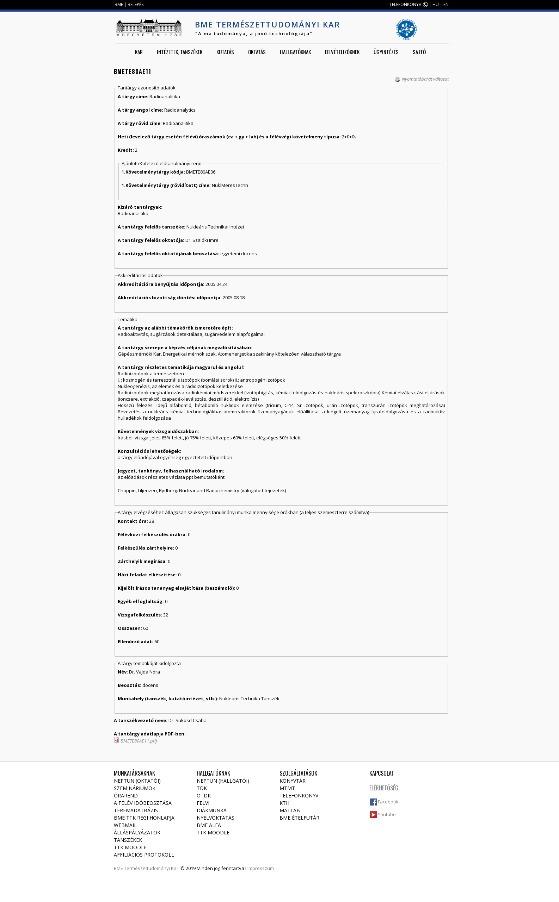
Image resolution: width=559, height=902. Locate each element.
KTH (284, 803)
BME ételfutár (299, 817)
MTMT (287, 788)
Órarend (126, 795)
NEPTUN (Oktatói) (137, 780)
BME (119, 4)
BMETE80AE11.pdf (139, 741)
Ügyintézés (386, 52)
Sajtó (419, 52)
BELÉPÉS (135, 4)
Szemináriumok (134, 788)
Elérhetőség (383, 788)
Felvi (203, 803)
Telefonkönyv (299, 795)
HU (435, 4)
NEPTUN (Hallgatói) (223, 780)
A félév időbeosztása (143, 803)
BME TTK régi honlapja (144, 817)
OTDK (204, 795)
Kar (139, 52)
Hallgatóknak (295, 52)
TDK (202, 788)
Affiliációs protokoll (144, 854)
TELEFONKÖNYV (405, 4)
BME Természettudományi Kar (267, 24)
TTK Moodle (130, 847)
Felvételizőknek (342, 52)
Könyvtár (293, 780)
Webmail (125, 825)
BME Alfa (209, 825)
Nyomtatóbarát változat (422, 79)
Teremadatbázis (136, 810)
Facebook (388, 801)
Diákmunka (212, 810)
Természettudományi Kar (151, 868)
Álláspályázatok (137, 832)
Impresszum (260, 868)
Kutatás (225, 52)
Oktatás (257, 52)
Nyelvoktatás (215, 817)
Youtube (387, 814)
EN (446, 4)
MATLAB (290, 810)
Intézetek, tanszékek (179, 52)
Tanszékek (128, 840)
